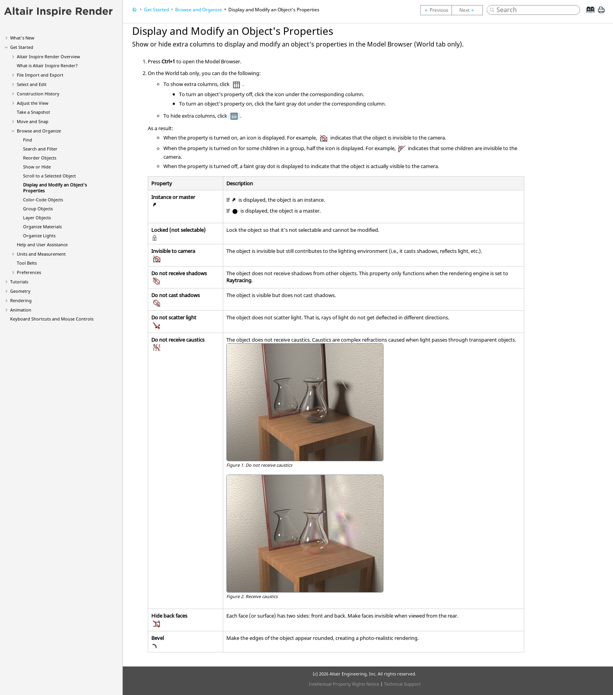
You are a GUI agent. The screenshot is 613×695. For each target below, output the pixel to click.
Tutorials (19, 282)
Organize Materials (42, 226)
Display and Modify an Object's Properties (273, 9)
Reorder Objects (39, 158)
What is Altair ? (47, 65)
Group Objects (38, 208)
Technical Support (402, 684)
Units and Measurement (41, 254)
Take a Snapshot (33, 112)
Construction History (38, 94)
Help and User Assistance (42, 244)
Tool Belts (27, 263)
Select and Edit (32, 84)
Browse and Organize (39, 131)
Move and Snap (32, 121)
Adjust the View (32, 103)
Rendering (21, 300)
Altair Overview (48, 56)
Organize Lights (39, 235)
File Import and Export (40, 75)
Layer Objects (37, 217)
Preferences (29, 272)
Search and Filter (40, 149)
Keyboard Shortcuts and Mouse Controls (51, 319)
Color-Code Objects (43, 199)
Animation (20, 310)
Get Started (21, 47)
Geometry (20, 291)
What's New (22, 38)
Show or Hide (37, 167)
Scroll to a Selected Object (49, 176)
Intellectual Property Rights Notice (344, 684)
